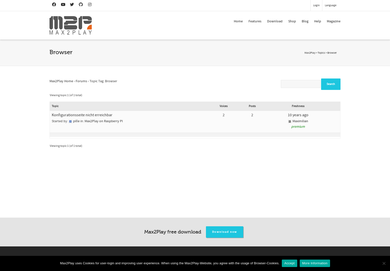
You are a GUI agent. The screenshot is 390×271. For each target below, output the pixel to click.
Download (275, 21)
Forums (81, 81)
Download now (224, 232)
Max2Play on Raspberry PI (104, 121)
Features (254, 21)
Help (317, 21)
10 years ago (298, 115)
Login (316, 5)
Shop (292, 21)
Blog (305, 21)
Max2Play (309, 53)
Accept (289, 263)
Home (238, 21)
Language (330, 5)
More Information (315, 263)
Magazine (334, 21)
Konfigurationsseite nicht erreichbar (82, 115)
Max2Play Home (61, 81)
